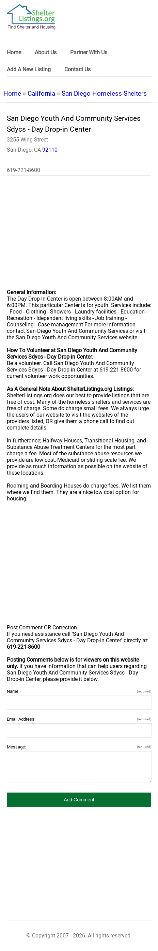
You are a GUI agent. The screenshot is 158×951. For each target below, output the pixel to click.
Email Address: (79, 719)
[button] (79, 800)
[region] (79, 237)
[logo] (31, 17)
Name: (79, 691)
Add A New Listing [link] (29, 69)
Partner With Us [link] (88, 52)
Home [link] (14, 52)
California (41, 93)
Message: (79, 746)
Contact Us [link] (77, 69)
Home (12, 93)
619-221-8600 (23, 170)
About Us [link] (46, 52)
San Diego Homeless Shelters (104, 93)
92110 (50, 150)
